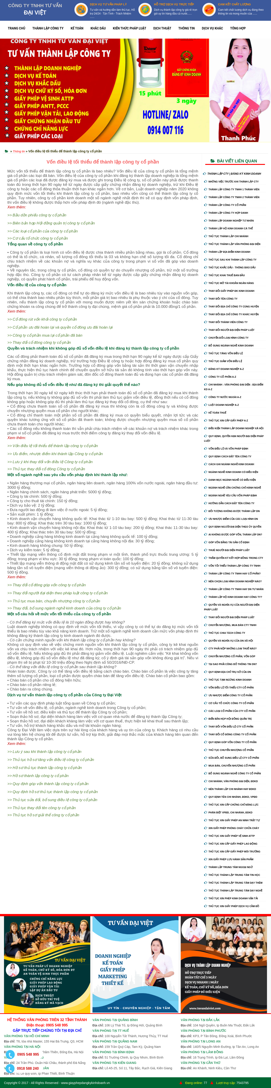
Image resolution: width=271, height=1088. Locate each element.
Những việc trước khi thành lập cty (231, 181)
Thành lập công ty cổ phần (225, 205)
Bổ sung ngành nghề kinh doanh (229, 345)
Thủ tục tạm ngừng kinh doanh (228, 679)
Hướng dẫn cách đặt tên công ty (229, 503)
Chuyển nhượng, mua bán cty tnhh (230, 625)
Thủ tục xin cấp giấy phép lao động (230, 843)
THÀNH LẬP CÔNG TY (48, 28)
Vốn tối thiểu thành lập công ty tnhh (232, 565)
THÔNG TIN (186, 28)
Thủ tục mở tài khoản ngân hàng (229, 283)
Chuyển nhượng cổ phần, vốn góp (229, 656)
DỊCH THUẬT (162, 28)
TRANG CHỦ (16, 28)
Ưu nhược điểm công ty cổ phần (228, 695)
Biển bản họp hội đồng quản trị (228, 718)
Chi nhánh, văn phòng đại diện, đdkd (231, 781)
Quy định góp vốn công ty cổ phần (230, 742)
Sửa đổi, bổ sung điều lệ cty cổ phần (231, 757)
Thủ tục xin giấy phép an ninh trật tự (232, 820)
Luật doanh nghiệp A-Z (221, 405)
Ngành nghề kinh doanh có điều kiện (231, 472)
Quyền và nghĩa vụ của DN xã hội (228, 640)
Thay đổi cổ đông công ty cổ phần (230, 734)
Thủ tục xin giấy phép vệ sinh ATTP (229, 836)
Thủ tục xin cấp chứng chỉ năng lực (231, 804)
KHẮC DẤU (98, 28)
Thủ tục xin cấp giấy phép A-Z (226, 420)
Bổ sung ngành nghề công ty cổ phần (232, 773)
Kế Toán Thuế (215, 412)
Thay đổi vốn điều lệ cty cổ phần (228, 726)
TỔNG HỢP (238, 28)
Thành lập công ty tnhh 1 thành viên (231, 189)
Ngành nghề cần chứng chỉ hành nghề (232, 487)
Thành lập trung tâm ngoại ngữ (228, 867)
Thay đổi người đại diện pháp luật (229, 330)
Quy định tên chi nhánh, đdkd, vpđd (230, 797)
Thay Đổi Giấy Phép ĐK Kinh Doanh (229, 291)
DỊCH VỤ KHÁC (212, 28)
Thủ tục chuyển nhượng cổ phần (229, 750)
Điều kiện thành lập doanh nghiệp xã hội (234, 428)
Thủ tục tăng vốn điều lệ (223, 353)
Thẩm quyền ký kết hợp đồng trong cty (233, 558)
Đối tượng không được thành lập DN (232, 511)
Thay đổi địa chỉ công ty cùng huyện (231, 306)
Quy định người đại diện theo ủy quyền (232, 526)
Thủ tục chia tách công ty (224, 633)
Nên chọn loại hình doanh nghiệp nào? (233, 581)
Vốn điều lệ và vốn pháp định (226, 448)
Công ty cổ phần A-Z (220, 376)
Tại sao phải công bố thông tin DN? (230, 664)
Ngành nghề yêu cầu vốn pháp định (230, 495)
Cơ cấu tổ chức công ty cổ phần (229, 703)
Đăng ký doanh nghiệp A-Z (224, 369)
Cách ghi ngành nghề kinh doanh (229, 464)
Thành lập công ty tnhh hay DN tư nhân (234, 589)
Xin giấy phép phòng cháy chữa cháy (231, 828)
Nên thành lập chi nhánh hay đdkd (230, 789)
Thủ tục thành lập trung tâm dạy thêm (233, 882)
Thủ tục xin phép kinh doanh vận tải (231, 898)
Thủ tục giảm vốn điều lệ (223, 361)
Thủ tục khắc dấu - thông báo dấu (230, 267)
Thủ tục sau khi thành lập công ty (230, 259)
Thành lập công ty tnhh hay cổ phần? (232, 573)
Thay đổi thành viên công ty (226, 322)
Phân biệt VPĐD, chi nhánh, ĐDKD (228, 812)
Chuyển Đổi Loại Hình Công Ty (226, 337)
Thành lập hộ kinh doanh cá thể (228, 228)
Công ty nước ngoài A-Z (222, 397)
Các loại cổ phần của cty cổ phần (229, 711)
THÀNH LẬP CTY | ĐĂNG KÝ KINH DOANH (232, 173)
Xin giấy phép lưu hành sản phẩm (228, 859)
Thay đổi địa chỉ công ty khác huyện (231, 314)
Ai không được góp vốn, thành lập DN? (233, 534)
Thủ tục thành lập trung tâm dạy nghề (233, 890)
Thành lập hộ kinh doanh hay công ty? (233, 597)
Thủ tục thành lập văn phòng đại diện (232, 244)
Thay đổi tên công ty (221, 298)
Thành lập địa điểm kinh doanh (227, 252)
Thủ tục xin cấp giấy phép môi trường (232, 851)
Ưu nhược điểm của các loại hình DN (231, 519)
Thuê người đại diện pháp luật (227, 550)
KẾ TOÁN (77, 28)
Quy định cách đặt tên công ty (227, 456)
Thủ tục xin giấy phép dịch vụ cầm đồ (231, 906)
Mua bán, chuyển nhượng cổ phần (229, 765)
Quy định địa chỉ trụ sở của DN (227, 672)
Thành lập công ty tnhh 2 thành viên (231, 197)
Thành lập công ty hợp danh (226, 212)
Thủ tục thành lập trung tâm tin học (232, 875)
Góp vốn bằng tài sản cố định (226, 542)
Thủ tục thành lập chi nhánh (226, 236)
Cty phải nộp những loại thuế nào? (230, 648)
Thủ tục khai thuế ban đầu (224, 275)
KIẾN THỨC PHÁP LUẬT (129, 28)
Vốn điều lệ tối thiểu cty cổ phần (229, 687)
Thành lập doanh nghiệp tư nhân (229, 220)
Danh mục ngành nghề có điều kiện (230, 480)
